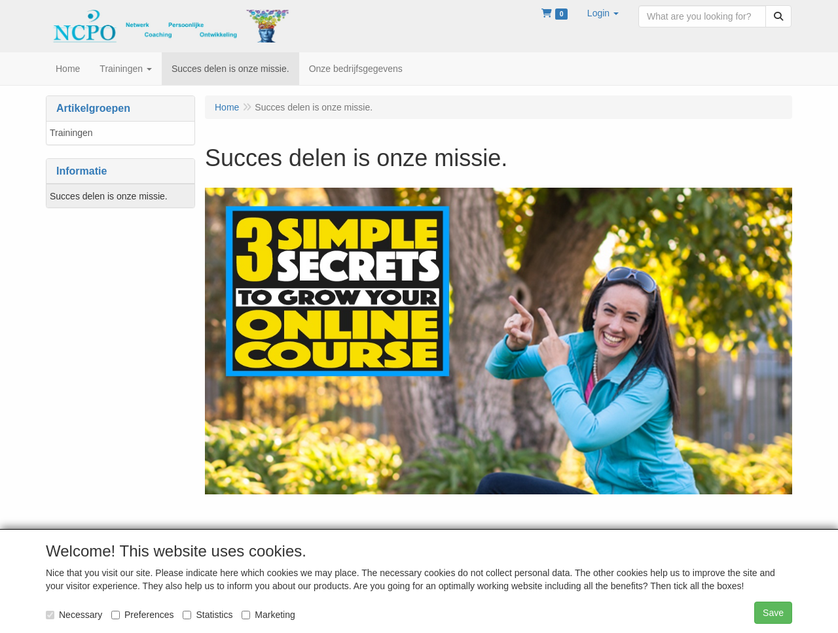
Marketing (268, 614)
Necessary (74, 614)
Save (773, 612)
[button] (602, 13)
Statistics (207, 614)
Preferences (142, 614)
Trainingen (71, 133)
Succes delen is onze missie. (109, 196)
